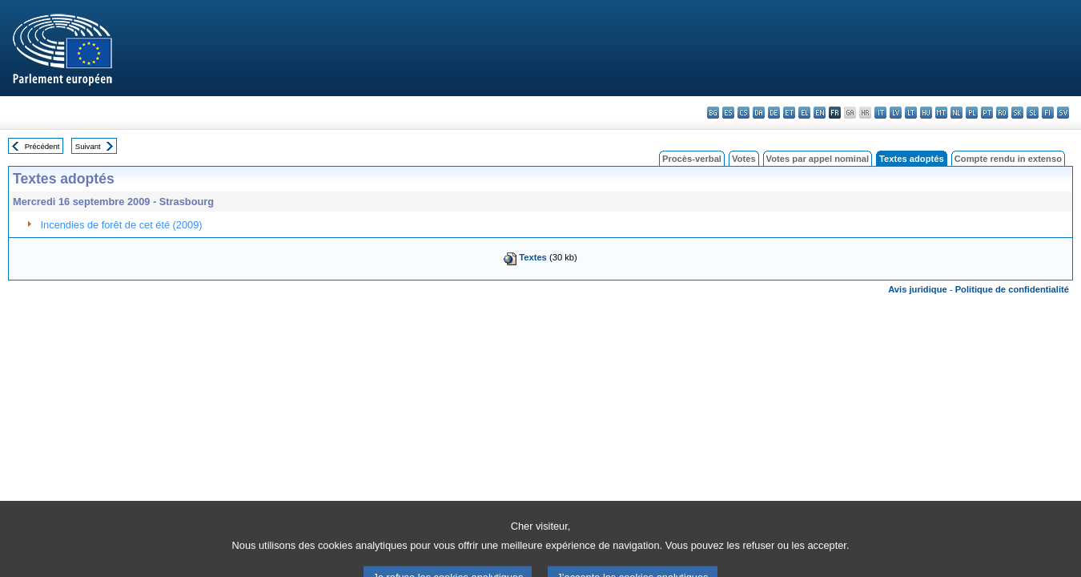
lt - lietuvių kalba (911, 113)
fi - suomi (1048, 113)
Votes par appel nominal (817, 158)
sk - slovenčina (1017, 113)
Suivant (88, 146)
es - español (728, 113)
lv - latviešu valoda (896, 113)
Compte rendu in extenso (1008, 158)
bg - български (713, 113)
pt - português (987, 113)
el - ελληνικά (804, 113)
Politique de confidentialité (1012, 289)
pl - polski (972, 113)
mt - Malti (941, 113)
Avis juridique (917, 289)
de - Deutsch (774, 113)
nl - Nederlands (956, 113)
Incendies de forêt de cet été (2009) (122, 225)
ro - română (1002, 113)
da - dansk (759, 113)
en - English (820, 113)
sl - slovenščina (1033, 113)
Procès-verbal (691, 158)
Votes (744, 158)
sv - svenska (1063, 113)
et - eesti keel (789, 113)
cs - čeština (743, 113)
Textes (533, 257)
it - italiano (880, 113)
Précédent (42, 146)
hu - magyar (926, 113)
